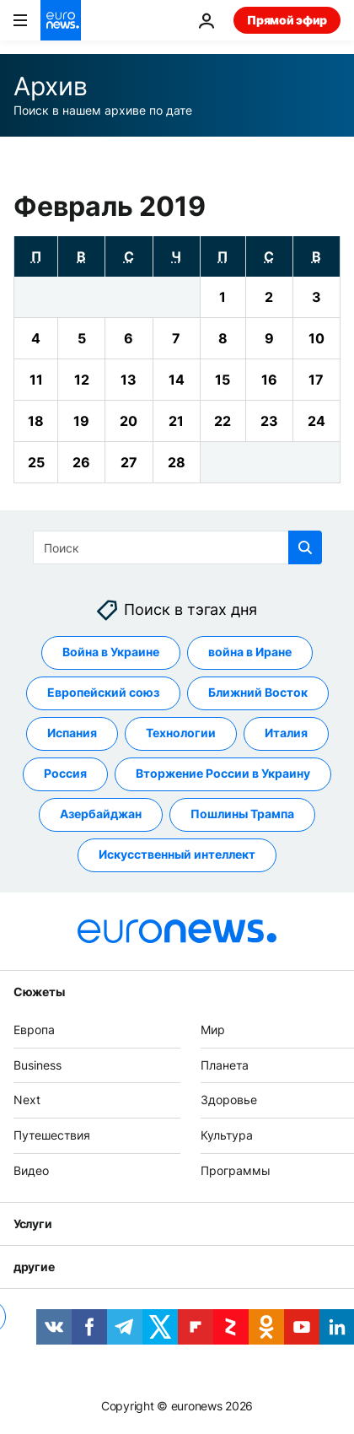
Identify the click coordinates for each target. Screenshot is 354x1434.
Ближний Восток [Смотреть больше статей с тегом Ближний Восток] (258, 693)
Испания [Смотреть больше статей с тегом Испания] (72, 733)
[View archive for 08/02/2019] (223, 338)
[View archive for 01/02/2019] (223, 297)
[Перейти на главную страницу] (60, 20)
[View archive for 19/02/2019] (81, 421)
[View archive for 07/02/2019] (176, 338)
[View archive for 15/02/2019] (223, 379)
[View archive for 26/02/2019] (81, 462)
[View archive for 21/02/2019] (176, 421)
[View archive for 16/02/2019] (269, 379)
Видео (31, 1170)
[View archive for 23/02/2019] (269, 421)
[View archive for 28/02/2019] (176, 462)
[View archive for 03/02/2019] (316, 297)
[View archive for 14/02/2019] (176, 379)
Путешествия (51, 1136)
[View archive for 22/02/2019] (223, 421)
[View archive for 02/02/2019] (269, 297)
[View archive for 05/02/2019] (81, 338)
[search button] (305, 547)
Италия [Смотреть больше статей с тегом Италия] (286, 733)
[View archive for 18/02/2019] (35, 421)
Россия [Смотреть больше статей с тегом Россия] (65, 774)
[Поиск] (177, 547)
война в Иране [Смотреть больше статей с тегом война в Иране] (250, 652)
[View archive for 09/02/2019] (269, 338)
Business (37, 1065)
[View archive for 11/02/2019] (35, 379)
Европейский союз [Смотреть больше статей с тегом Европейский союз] (103, 693)
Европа (34, 1029)
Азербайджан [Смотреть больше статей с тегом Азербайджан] (101, 814)
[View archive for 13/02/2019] (128, 379)
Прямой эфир (287, 20)
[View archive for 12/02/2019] (81, 379)
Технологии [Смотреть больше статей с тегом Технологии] (181, 733)
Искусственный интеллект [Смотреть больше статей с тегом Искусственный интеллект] (177, 855)
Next (26, 1100)
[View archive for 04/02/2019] (35, 338)
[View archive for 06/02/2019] (128, 338)
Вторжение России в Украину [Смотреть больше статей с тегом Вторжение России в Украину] (223, 774)
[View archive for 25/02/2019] (35, 462)
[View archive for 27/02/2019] (128, 462)
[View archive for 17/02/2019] (316, 379)
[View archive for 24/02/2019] (316, 421)
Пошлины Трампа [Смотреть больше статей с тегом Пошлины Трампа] (242, 814)
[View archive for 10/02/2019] (316, 338)
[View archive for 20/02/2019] (128, 421)
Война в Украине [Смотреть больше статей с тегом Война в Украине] (110, 652)
